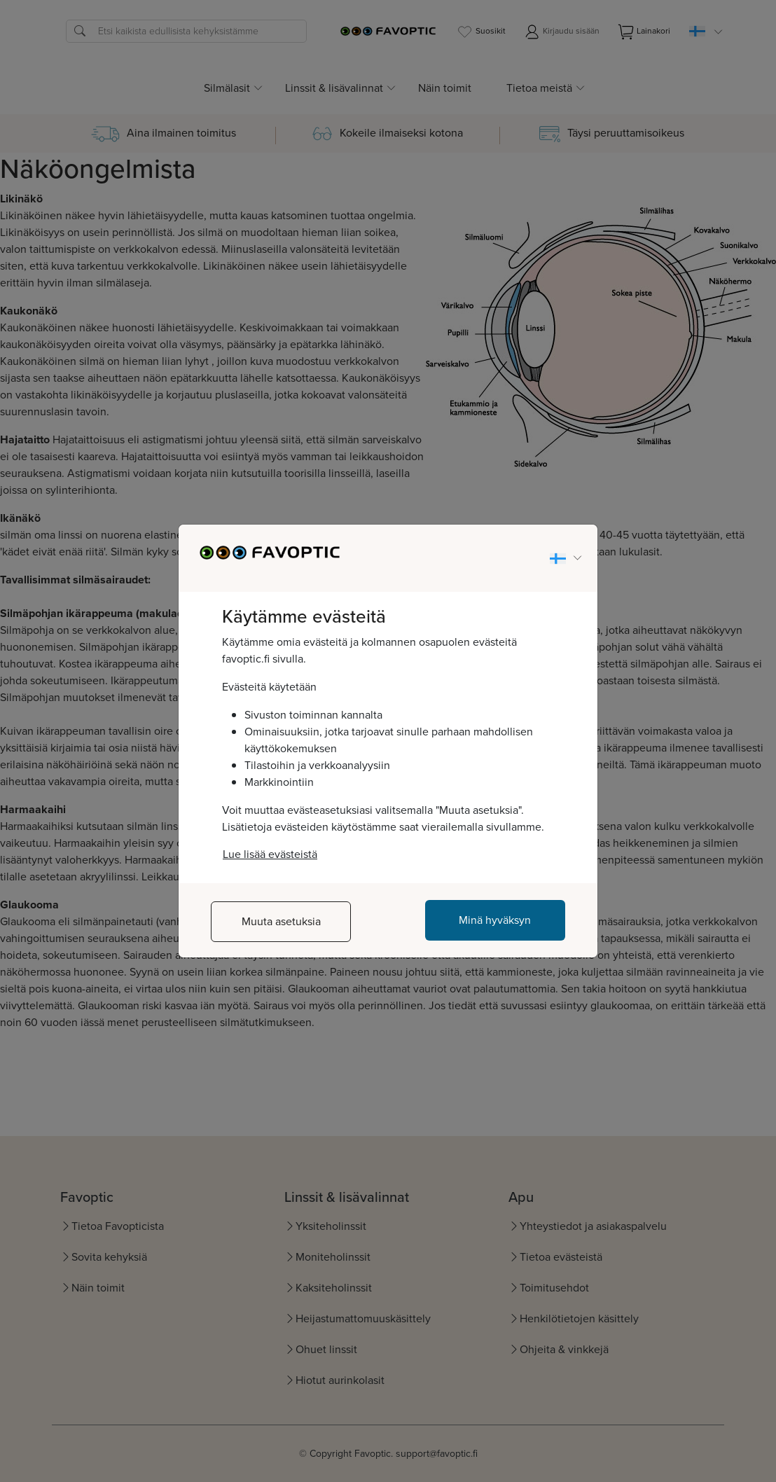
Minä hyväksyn (495, 920)
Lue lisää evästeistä (270, 854)
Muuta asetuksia (281, 921)
